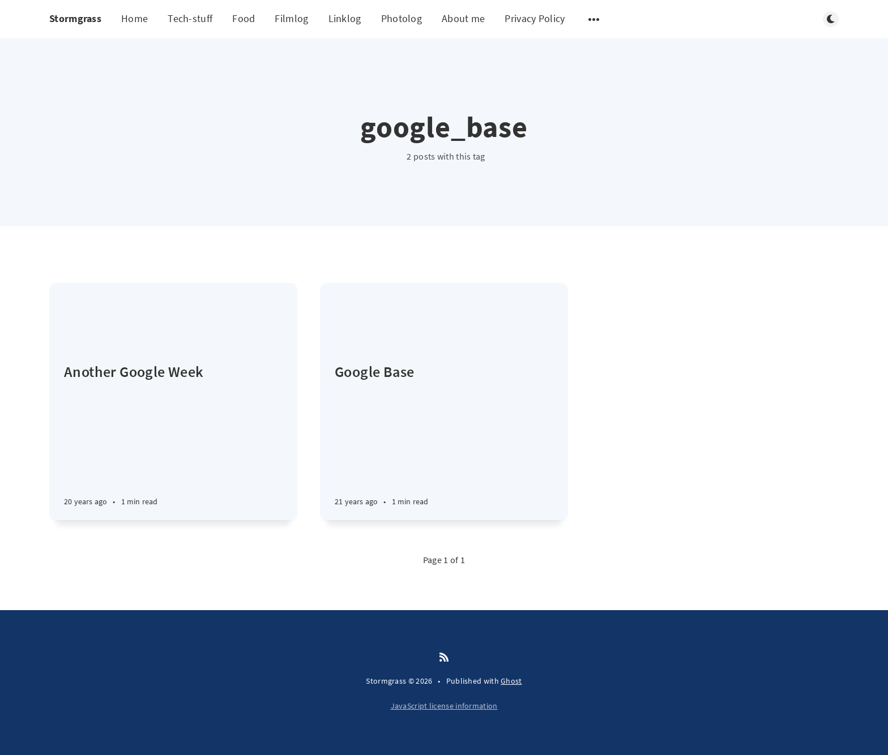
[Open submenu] (594, 19)
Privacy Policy (535, 18)
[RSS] (444, 658)
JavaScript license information (444, 706)
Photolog (401, 18)
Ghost (511, 681)
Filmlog (291, 18)
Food (243, 18)
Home (134, 18)
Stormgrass (75, 18)
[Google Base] (444, 441)
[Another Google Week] (173, 441)
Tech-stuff (190, 18)
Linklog (344, 18)
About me (463, 18)
